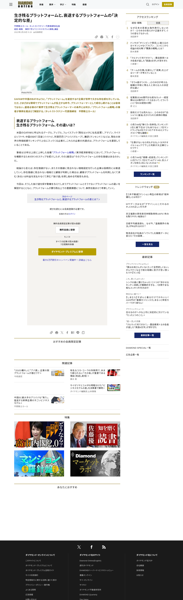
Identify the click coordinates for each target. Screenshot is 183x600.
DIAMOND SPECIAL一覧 (138, 348)
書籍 (89, 5)
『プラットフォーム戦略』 (63, 152)
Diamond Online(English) (90, 501)
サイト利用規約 (31, 515)
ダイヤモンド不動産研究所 (90, 530)
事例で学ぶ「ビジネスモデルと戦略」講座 (41, 29)
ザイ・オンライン (86, 520)
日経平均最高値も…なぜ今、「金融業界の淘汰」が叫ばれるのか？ (147, 225)
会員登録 (163, 5)
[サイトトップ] (27, 5)
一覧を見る (147, 244)
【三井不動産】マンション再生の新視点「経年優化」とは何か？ (147, 195)
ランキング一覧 (147, 174)
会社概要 (140, 505)
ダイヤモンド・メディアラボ (90, 559)
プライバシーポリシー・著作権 (37, 525)
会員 (158, 23)
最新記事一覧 (147, 335)
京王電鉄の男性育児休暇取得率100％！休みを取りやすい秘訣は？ (147, 215)
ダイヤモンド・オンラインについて (40, 495)
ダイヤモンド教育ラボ (88, 554)
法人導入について (32, 544)
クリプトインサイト (87, 549)
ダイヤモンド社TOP (144, 501)
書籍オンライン (86, 515)
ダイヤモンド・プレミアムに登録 (67, 252)
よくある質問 (30, 530)
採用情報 (140, 510)
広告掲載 (29, 535)
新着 (46, 5)
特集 (79, 5)
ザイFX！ (83, 525)
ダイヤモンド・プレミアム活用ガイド (39, 510)
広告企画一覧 (132, 354)
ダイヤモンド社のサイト (90, 495)
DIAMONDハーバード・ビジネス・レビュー (97, 510)
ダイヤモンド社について (146, 495)
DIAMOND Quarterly (88, 535)
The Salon (84, 539)
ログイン (150, 5)
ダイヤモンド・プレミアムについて (38, 505)
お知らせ (140, 515)
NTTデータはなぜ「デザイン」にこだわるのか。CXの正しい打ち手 (147, 205)
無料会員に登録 (67, 230)
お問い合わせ (31, 539)
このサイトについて (33, 501)
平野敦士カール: (37, 26)
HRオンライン (85, 544)
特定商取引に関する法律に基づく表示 (41, 520)
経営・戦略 (18, 29)
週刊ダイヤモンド (87, 505)
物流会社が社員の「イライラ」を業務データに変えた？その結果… (147, 234)
